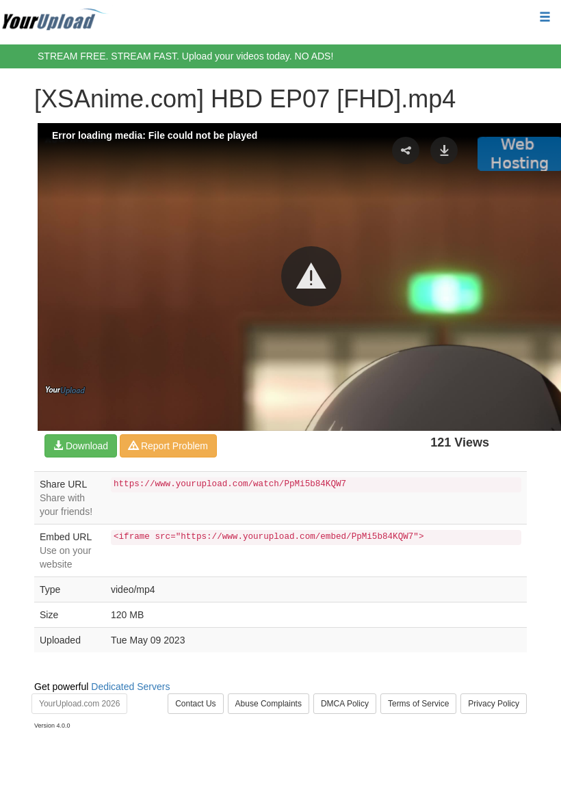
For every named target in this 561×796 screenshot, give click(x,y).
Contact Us (195, 703)
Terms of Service (418, 703)
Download (80, 445)
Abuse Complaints (268, 703)
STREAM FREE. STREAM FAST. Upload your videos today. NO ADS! (185, 56)
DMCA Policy (345, 703)
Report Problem (168, 445)
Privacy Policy (493, 703)
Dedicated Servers (130, 686)
